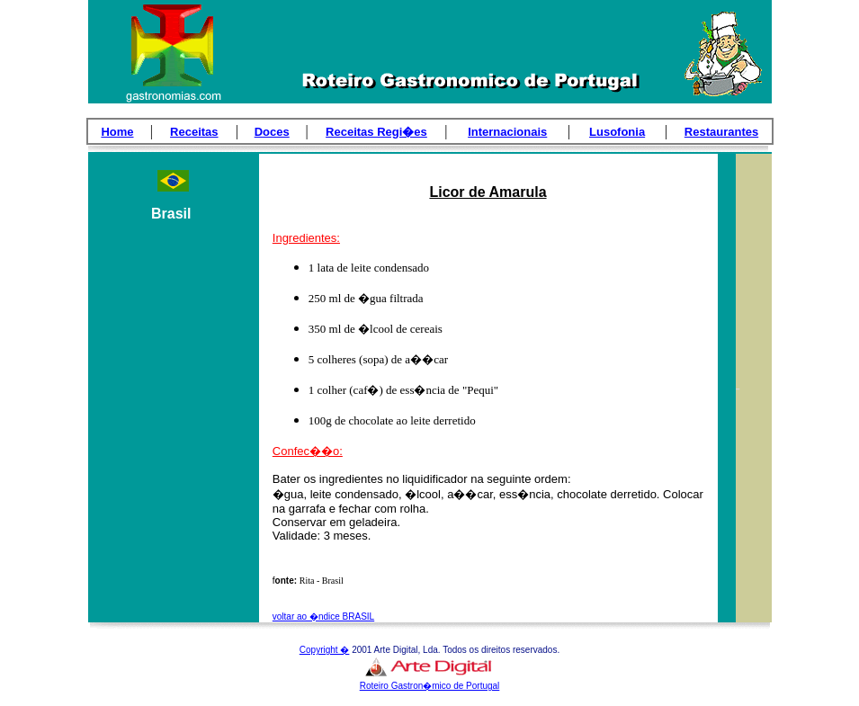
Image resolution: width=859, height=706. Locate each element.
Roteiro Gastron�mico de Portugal (430, 686)
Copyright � (325, 650)
